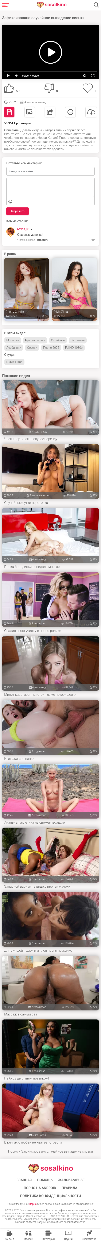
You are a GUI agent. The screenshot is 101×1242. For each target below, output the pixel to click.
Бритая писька (35, 340)
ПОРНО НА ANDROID (40, 1188)
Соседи (32, 347)
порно (32, 1204)
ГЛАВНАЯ (24, 1180)
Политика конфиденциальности (50, 1196)
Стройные (58, 340)
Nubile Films (14, 362)
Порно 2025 (51, 347)
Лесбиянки (13, 347)
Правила (69, 1188)
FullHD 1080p (74, 347)
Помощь (45, 1180)
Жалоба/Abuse (71, 1180)
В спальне (78, 340)
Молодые (12, 340)
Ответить (42, 239)
